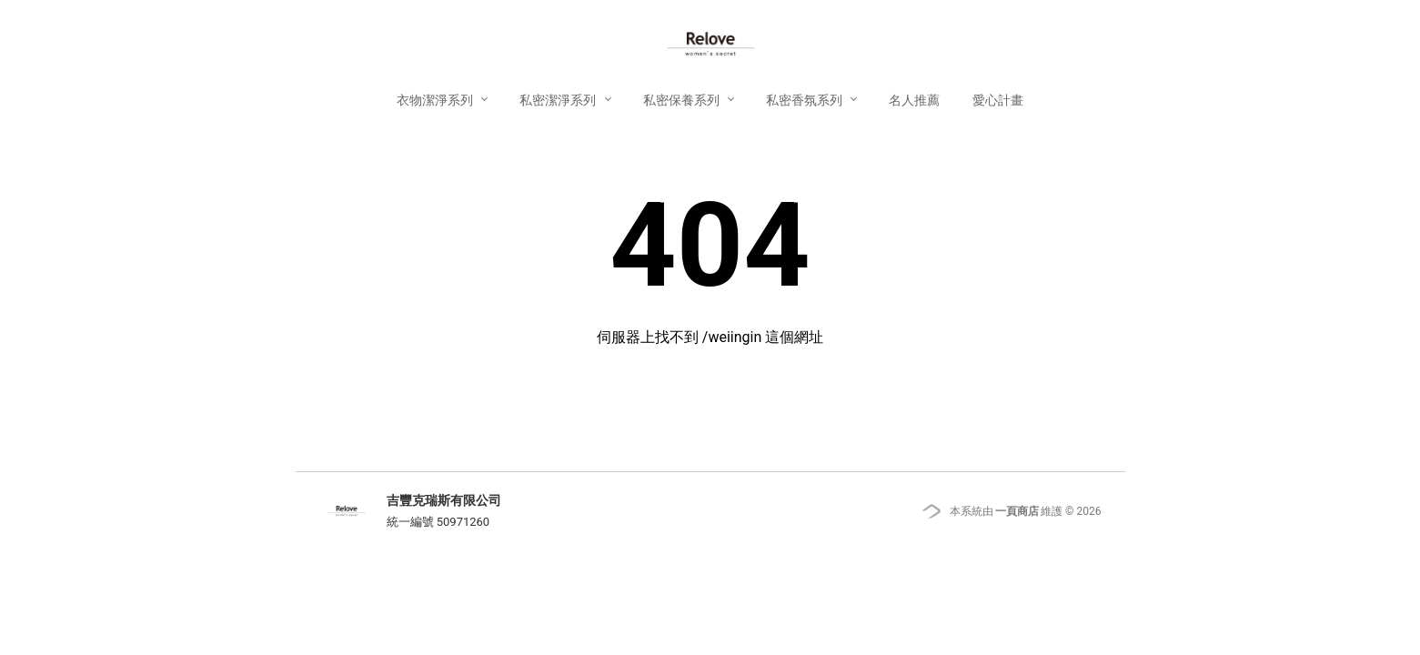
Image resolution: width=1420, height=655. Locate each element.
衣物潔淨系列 (436, 100)
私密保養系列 (682, 100)
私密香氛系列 (805, 100)
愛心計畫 (997, 100)
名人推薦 (914, 100)
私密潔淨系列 (559, 100)
